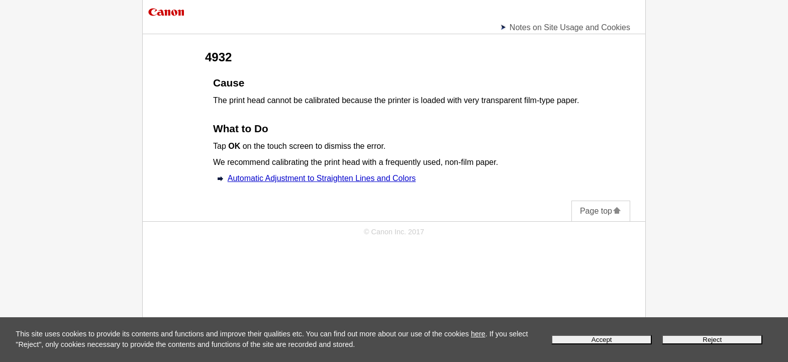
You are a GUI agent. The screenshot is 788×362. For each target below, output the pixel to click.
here (478, 334)
